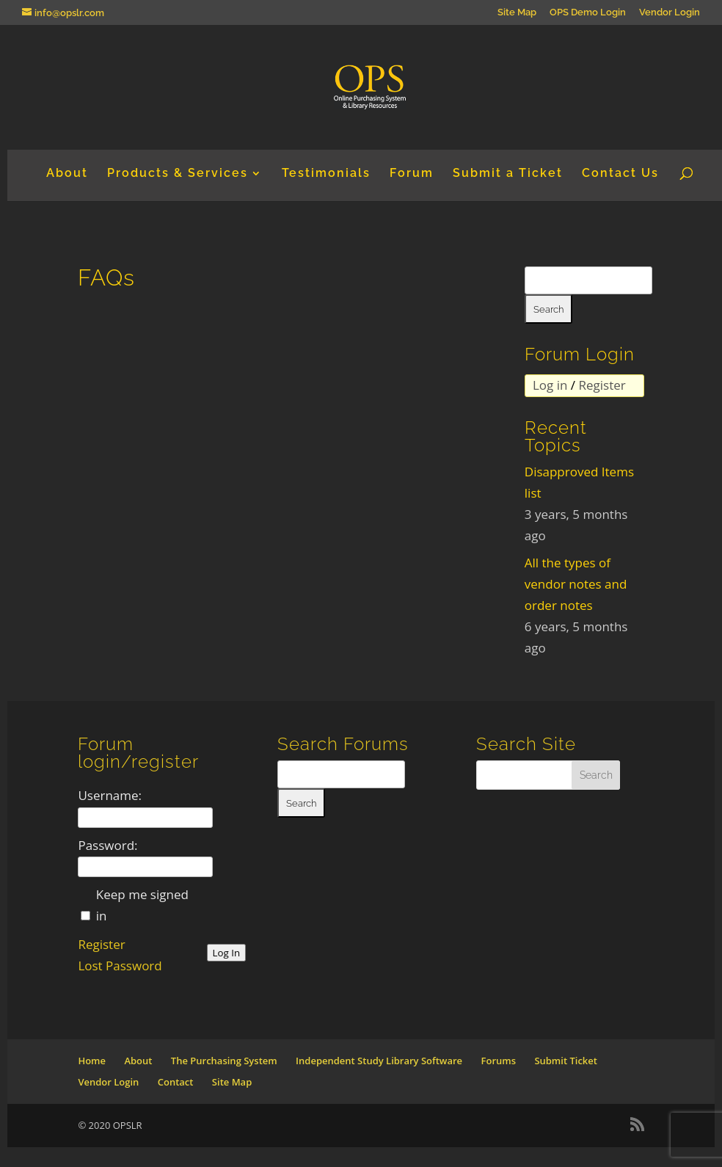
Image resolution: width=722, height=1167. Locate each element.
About (67, 174)
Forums (498, 1060)
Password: (107, 845)
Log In (227, 952)
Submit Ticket (565, 1060)
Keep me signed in (142, 905)
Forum (412, 174)
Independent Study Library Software (379, 1060)
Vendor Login (669, 12)
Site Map (516, 12)
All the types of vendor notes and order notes (576, 584)
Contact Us (620, 174)
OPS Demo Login (588, 12)
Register (602, 385)
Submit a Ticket (508, 174)
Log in (550, 385)
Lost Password (119, 965)
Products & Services (177, 174)
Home (92, 1060)
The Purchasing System (224, 1060)
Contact (176, 1081)
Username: (110, 795)
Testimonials (326, 174)
